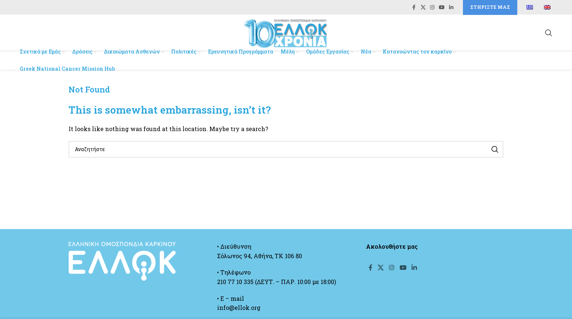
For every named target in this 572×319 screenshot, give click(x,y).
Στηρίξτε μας (490, 7)
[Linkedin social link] (451, 8)
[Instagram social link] (432, 8)
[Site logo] (286, 33)
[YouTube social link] (442, 8)
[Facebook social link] (414, 8)
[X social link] (423, 8)
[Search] (548, 34)
